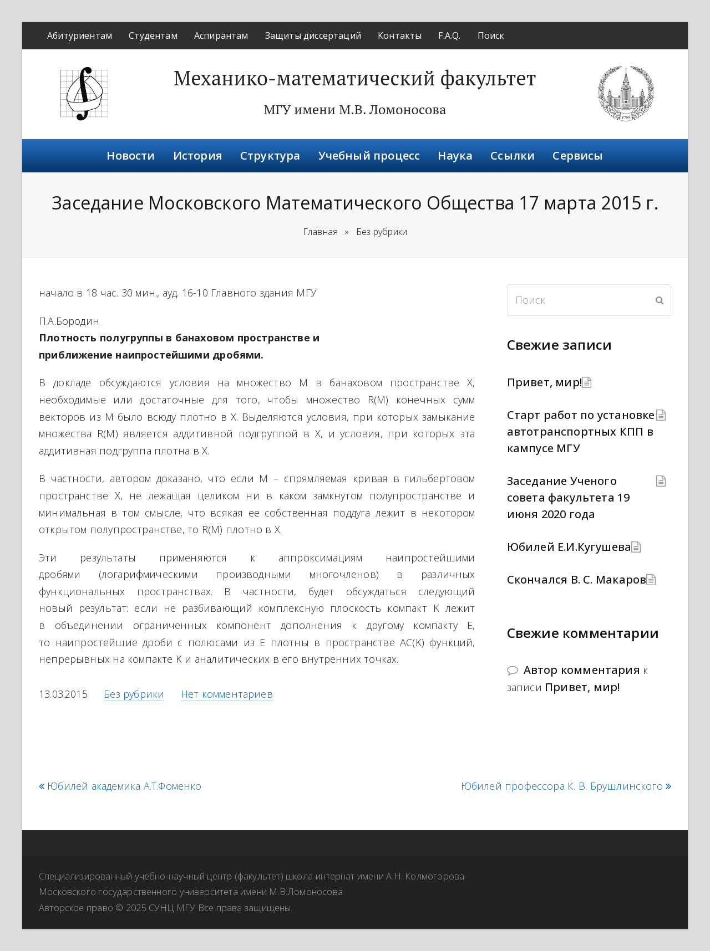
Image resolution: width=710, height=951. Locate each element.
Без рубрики (134, 694)
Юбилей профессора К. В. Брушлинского (566, 786)
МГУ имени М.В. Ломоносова (354, 109)
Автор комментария (582, 669)
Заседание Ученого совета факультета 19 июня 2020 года (568, 497)
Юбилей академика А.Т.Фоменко (120, 786)
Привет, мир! (544, 382)
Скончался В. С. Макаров (577, 579)
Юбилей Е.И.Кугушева (569, 546)
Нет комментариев (227, 694)
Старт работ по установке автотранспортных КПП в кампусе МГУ (581, 431)
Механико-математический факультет (355, 78)
